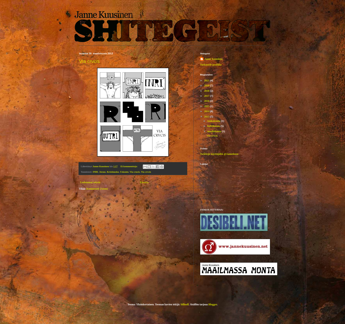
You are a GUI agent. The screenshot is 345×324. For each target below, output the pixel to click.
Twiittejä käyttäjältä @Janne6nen (219, 154)
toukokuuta (214, 121)
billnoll (185, 304)
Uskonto (124, 171)
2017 (207, 95)
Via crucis (135, 171)
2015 (207, 106)
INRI (95, 171)
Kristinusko (113, 171)
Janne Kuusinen (213, 58)
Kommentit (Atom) (97, 188)
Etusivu (144, 182)
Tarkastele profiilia (211, 64)
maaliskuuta (214, 131)
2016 (207, 101)
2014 (207, 111)
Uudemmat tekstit (90, 182)
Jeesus (102, 171)
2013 (207, 116)
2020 (207, 85)
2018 (207, 90)
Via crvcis (89, 61)
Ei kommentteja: (129, 166)
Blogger (212, 304)
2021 (207, 80)
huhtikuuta (213, 126)
